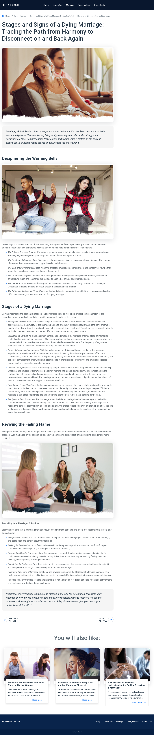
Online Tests (147, 724)
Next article (106, 619)
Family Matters (131, 724)
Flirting (94, 724)
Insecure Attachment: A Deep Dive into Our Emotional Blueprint (74, 684)
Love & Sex (105, 724)
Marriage (117, 724)
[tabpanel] (27, 669)
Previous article (10, 619)
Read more (40, 700)
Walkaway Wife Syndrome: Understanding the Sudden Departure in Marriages (126, 686)
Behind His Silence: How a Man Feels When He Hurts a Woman (25, 684)
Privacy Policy (77, 735)
